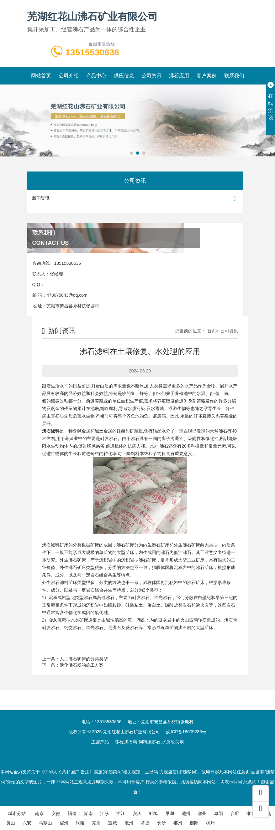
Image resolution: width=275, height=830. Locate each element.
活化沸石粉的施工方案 (81, 665)
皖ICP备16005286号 (186, 731)
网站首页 (41, 75)
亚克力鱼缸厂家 (131, 710)
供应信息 (124, 75)
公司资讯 (151, 75)
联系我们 (234, 75)
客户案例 (207, 75)
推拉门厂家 (66, 710)
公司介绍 (69, 75)
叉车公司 (164, 710)
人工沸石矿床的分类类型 (84, 658)
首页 (211, 330)
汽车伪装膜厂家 (197, 710)
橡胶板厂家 (97, 710)
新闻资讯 (135, 198)
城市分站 (17, 813)
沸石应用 (179, 75)
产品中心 (96, 75)
